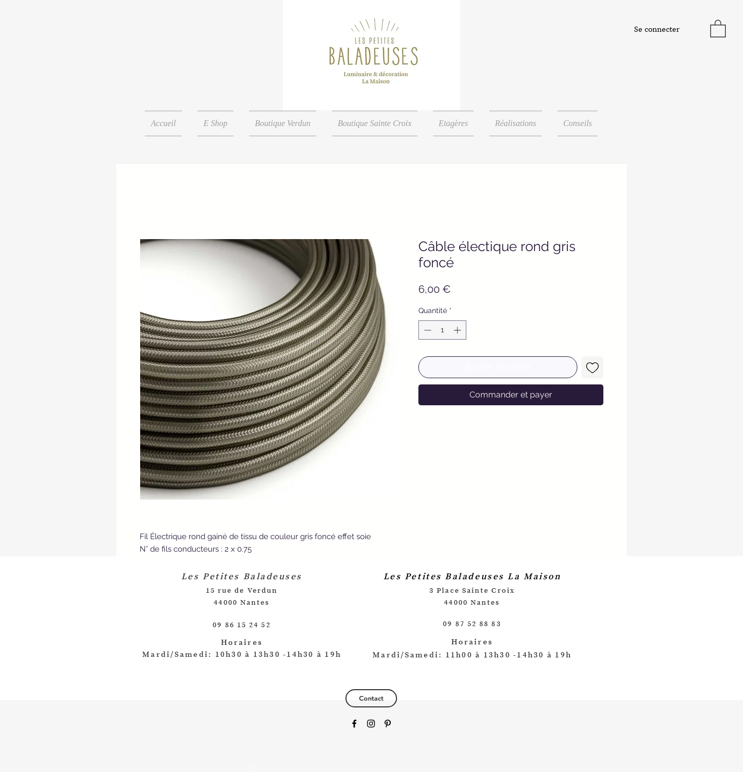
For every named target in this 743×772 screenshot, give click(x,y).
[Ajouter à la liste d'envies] (592, 367)
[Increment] (458, 330)
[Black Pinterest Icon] (387, 723)
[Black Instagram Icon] (371, 723)
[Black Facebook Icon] (354, 723)
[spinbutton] (442, 330)
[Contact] (371, 698)
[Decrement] (426, 330)
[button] (718, 28)
